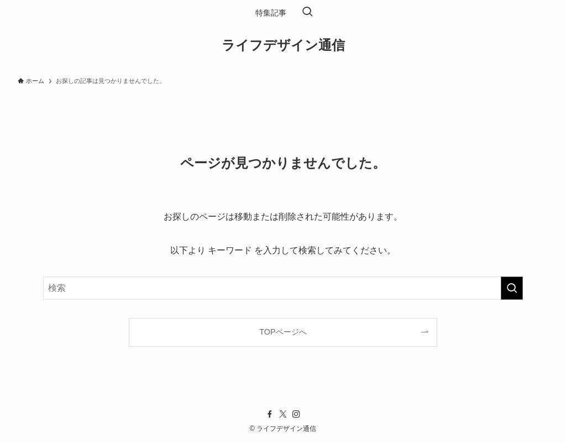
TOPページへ (282, 331)
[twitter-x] (283, 414)
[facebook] (270, 414)
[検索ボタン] (307, 12)
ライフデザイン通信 (283, 45)
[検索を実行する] (512, 288)
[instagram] (296, 414)
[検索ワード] (283, 288)
